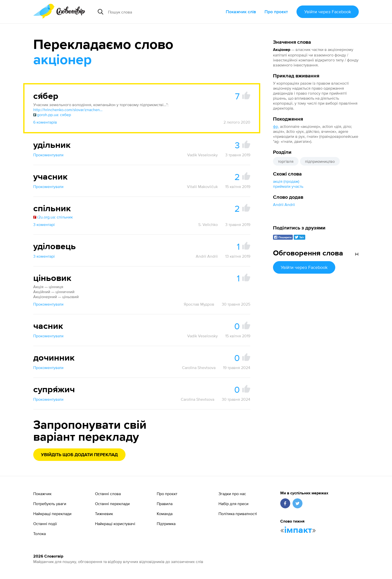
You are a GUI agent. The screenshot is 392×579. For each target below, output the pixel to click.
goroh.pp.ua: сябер (52, 114)
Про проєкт (276, 11)
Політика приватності (237, 513)
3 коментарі (44, 224)
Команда (164, 513)
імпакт (298, 530)
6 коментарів (45, 122)
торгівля (286, 161)
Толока (39, 533)
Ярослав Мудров (199, 304)
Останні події (45, 523)
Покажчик (42, 493)
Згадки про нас (232, 493)
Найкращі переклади (52, 513)
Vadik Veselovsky (202, 155)
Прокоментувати (48, 155)
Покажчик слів (241, 11)
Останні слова (108, 493)
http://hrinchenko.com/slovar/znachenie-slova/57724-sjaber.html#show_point (68, 109)
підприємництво (320, 161)
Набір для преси (233, 503)
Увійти (327, 11)
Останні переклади (112, 503)
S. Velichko (208, 224)
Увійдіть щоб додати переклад (79, 455)
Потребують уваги (49, 503)
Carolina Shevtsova (199, 367)
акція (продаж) (286, 181)
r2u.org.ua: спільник (53, 217)
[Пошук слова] (152, 11)
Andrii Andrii (284, 204)
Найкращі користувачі (115, 523)
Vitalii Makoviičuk (202, 186)
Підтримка (166, 523)
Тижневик (104, 513)
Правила (164, 503)
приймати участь (288, 186)
